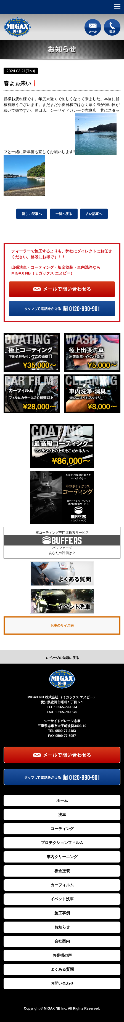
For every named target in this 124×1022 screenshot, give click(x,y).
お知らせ (62, 927)
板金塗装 (62, 871)
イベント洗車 (62, 899)
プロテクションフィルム (62, 842)
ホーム (62, 800)
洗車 (62, 814)
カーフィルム (62, 885)
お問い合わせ (62, 983)
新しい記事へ (32, 214)
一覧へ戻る (64, 214)
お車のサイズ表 (62, 625)
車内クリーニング (62, 857)
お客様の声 (62, 955)
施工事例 (62, 913)
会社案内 (62, 941)
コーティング (62, 828)
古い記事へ (94, 214)
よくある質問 (62, 969)
